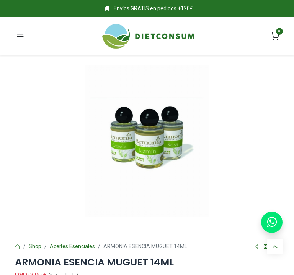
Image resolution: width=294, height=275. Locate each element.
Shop (35, 246)
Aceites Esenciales (72, 246)
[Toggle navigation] (20, 36)
